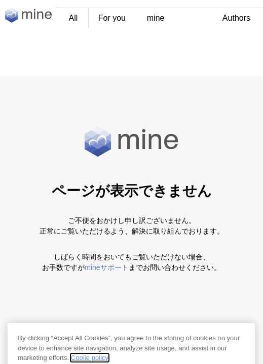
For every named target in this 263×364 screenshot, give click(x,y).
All (73, 18)
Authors (236, 18)
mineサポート (106, 267)
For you (112, 18)
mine (156, 18)
